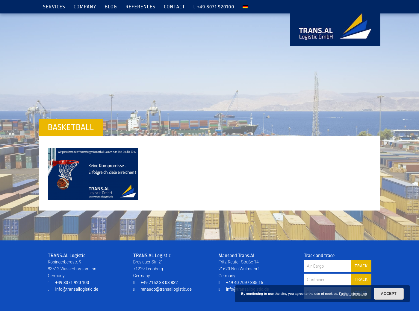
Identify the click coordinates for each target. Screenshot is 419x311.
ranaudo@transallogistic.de (162, 289)
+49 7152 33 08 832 (155, 282)
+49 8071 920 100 (68, 282)
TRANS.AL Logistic (335, 26)
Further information (353, 293)
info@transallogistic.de (73, 289)
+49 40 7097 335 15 (241, 282)
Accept (389, 294)
